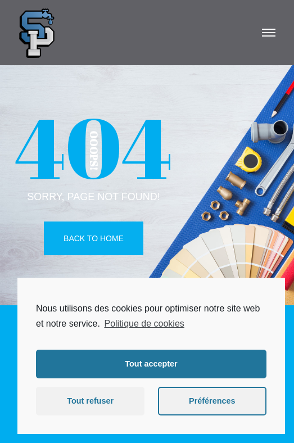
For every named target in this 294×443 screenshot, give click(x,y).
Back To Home (94, 238)
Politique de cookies (144, 323)
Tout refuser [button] (90, 400)
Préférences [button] (212, 400)
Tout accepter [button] (151, 363)
